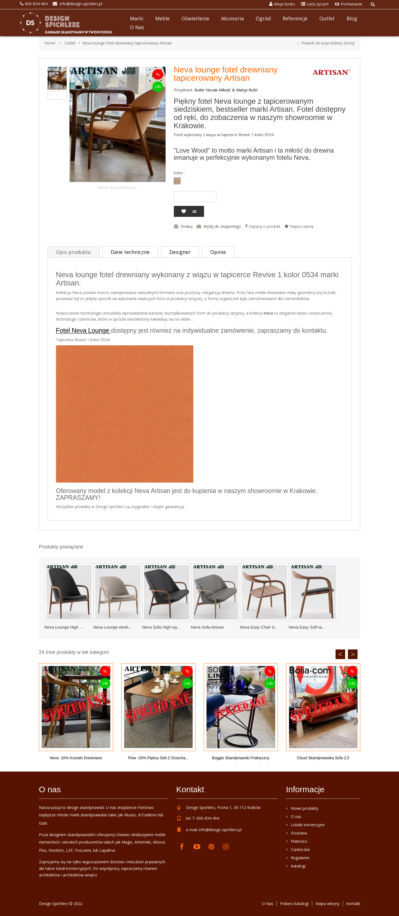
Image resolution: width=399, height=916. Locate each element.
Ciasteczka (300, 849)
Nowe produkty (304, 808)
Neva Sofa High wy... (161, 627)
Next (353, 654)
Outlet (327, 18)
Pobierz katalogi (294, 903)
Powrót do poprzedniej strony (328, 43)
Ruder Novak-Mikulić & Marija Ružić (226, 90)
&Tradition (147, 814)
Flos (42, 850)
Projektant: (183, 90)
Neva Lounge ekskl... (112, 627)
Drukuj (186, 226)
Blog (352, 18)
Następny (57, 95)
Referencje (295, 18)
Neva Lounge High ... (63, 627)
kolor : (180, 172)
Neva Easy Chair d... (259, 627)
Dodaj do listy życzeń (183, 211)
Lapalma (107, 850)
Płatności (299, 841)
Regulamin (300, 857)
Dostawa (299, 833)
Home (49, 43)
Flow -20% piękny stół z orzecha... (158, 758)
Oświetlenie (195, 18)
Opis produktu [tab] (73, 252)
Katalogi (298, 866)
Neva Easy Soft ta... (307, 627)
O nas (137, 27)
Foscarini (83, 850)
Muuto (130, 814)
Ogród (263, 18)
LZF (69, 850)
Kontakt (353, 903)
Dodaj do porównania (194, 211)
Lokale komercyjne (308, 824)
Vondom (56, 850)
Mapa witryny (327, 903)
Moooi (159, 842)
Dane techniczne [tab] (130, 252)
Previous (340, 654)
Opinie (218, 252)
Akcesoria (232, 18)
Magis (127, 842)
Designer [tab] (180, 252)
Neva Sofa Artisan (207, 627)
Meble (162, 18)
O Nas (267, 903)
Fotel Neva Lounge (83, 330)
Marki (136, 18)
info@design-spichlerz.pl (220, 829)
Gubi (43, 823)
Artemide (143, 842)
